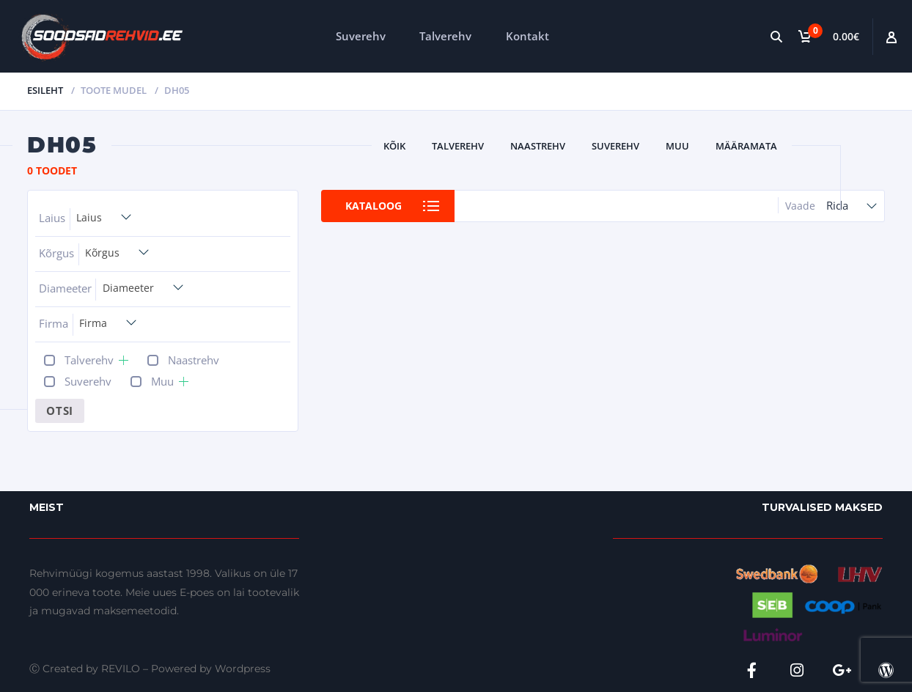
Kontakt (527, 36)
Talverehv (445, 36)
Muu (677, 145)
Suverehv (361, 36)
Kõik (394, 145)
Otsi (59, 410)
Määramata (746, 145)
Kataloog (373, 206)
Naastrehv (537, 145)
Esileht (45, 90)
